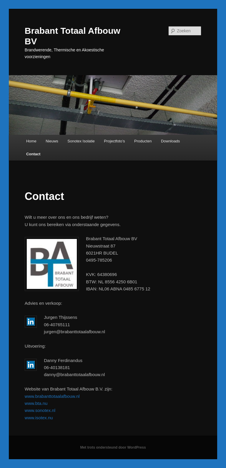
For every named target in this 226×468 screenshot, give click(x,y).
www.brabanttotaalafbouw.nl (52, 396)
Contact (33, 154)
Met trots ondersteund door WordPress (113, 447)
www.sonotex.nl (40, 410)
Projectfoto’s (114, 141)
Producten (143, 141)
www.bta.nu (36, 403)
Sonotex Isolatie (81, 141)
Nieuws (52, 141)
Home (31, 141)
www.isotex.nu (39, 417)
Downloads (170, 141)
